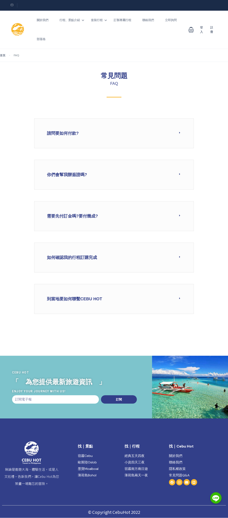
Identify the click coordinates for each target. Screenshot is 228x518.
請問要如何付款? (63, 133)
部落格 (41, 39)
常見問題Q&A (179, 475)
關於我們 (42, 20)
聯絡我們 (148, 20)
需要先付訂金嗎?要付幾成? (72, 216)
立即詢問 (171, 20)
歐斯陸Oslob (87, 462)
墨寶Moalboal (88, 469)
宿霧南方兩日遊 (136, 469)
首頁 (2, 55)
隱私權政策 (177, 469)
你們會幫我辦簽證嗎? (67, 174)
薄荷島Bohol (87, 475)
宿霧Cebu (85, 456)
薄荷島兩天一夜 (136, 475)
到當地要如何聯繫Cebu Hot (74, 299)
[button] (191, 29)
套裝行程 (99, 20)
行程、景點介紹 (71, 20)
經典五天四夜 (135, 456)
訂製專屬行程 (122, 20)
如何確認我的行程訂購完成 (72, 257)
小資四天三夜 (135, 462)
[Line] (216, 507)
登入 (201, 29)
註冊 (211, 29)
